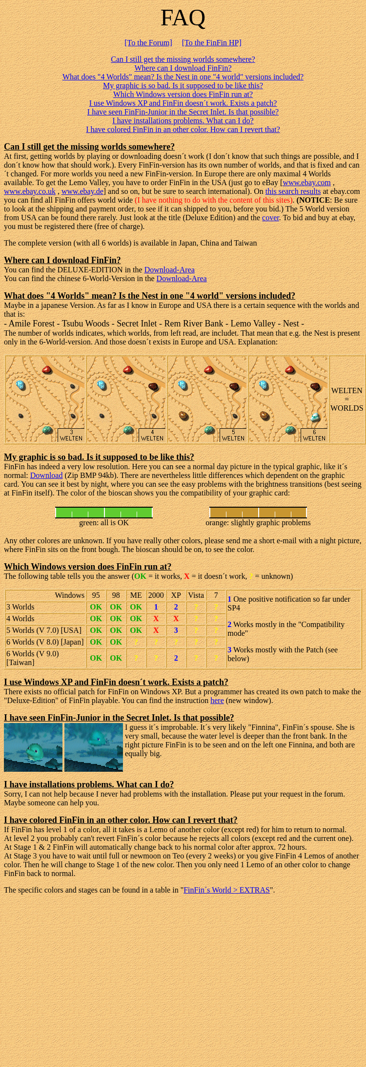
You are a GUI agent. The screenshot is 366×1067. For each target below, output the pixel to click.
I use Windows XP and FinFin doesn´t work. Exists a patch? (183, 103)
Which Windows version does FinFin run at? (183, 94)
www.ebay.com (306, 182)
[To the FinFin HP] (212, 42)
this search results (293, 191)
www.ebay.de (82, 191)
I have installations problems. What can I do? (182, 120)
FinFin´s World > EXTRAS (226, 890)
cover (270, 217)
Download (46, 475)
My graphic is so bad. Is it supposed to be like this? (183, 85)
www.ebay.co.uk (30, 191)
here (217, 700)
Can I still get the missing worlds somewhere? (183, 59)
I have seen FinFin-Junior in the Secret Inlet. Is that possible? (183, 112)
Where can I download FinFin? (182, 68)
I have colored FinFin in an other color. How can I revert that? (183, 129)
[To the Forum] (148, 42)
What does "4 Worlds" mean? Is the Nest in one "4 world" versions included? (183, 77)
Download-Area (169, 270)
